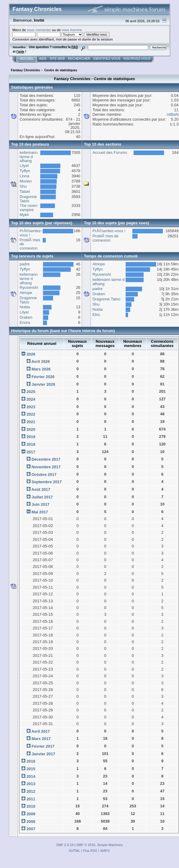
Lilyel (24, 165)
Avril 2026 (40, 361)
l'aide (20, 51)
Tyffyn (25, 170)
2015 (31, 769)
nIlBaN (173, 114)
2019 (31, 436)
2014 (31, 776)
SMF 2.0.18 (64, 845)
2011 (31, 799)
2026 (31, 354)
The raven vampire (28, 207)
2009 (31, 814)
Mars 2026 (40, 369)
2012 (31, 791)
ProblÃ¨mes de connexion (105, 238)
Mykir (24, 214)
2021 (31, 422)
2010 (31, 806)
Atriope (26, 292)
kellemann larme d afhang (29, 156)
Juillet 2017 (42, 497)
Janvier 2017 (43, 754)
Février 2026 (42, 376)
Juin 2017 (40, 504)
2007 (31, 829)
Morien (25, 181)
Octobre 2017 (43, 474)
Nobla (25, 307)
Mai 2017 (39, 512)
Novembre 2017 (45, 467)
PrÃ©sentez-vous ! (31, 233)
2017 (31, 452)
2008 (31, 821)
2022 (31, 414)
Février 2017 (42, 746)
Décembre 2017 (45, 459)
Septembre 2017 (46, 482)
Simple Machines (110, 845)
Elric (96, 314)
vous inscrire (71, 30)
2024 (31, 399)
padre (25, 264)
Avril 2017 (40, 731)
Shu (23, 186)
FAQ (74, 47)
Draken (26, 317)
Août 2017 (40, 489)
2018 (31, 444)
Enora (25, 322)
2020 (31, 429)
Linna (24, 176)
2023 (31, 407)
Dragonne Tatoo (28, 198)
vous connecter (39, 30)
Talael (25, 191)
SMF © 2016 (85, 845)
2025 (31, 391)
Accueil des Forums (109, 152)
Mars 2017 (40, 738)
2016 (31, 761)
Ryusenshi (29, 287)
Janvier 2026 (43, 384)
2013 (31, 783)
